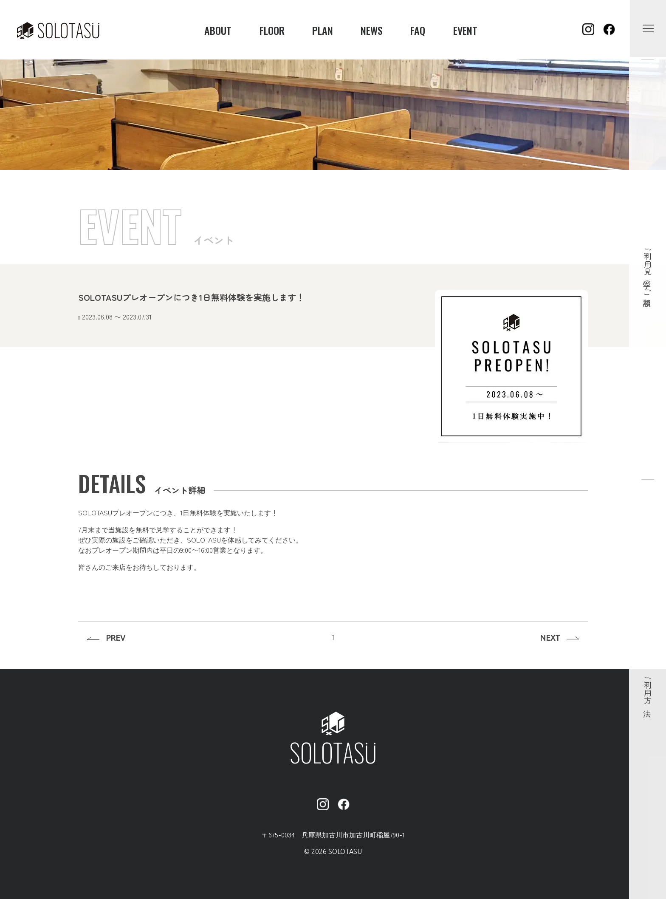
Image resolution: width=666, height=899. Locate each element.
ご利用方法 (647, 688)
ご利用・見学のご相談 (647, 268)
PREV (115, 637)
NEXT (550, 637)
